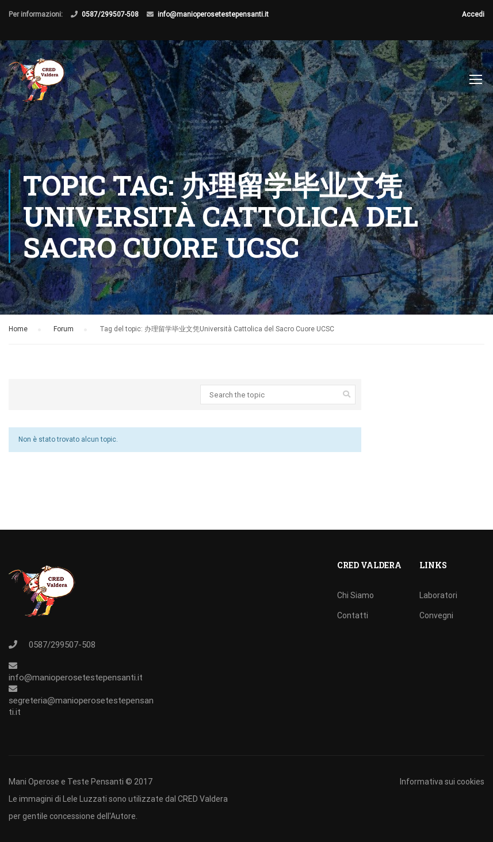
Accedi (473, 14)
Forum (63, 329)
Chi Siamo (355, 595)
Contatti (352, 615)
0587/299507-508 (110, 14)
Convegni (436, 615)
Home (18, 329)
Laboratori (438, 595)
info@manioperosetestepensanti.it (213, 14)
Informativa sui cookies (442, 781)
